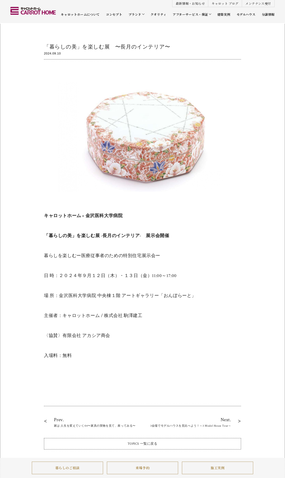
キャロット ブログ (225, 3)
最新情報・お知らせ (190, 3)
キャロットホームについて (80, 14)
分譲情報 (268, 14)
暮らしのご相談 (67, 468)
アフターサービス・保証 (190, 14)
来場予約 (142, 468)
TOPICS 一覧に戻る (142, 444)
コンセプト (114, 14)
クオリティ (158, 14)
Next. (190, 422)
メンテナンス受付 (258, 3)
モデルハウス (246, 14)
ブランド (134, 14)
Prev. (95, 422)
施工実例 (217, 468)
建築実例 (223, 14)
